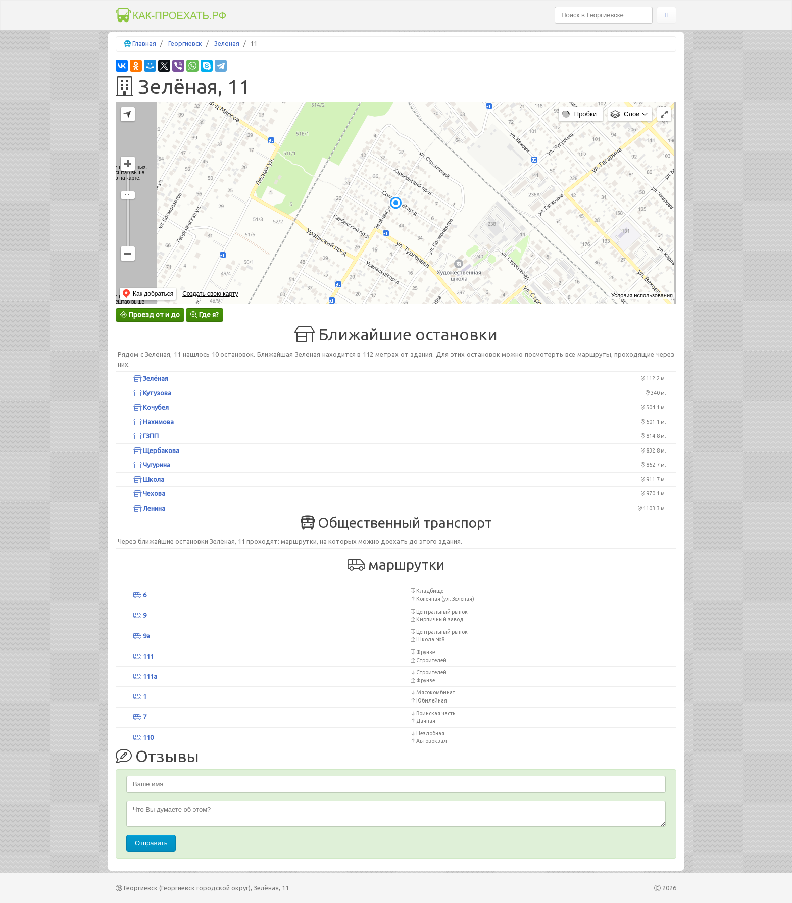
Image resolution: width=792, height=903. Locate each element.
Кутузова (152, 392)
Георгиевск (185, 43)
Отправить (151, 843)
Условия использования (642, 295)
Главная (144, 43)
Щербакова (156, 450)
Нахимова (153, 421)
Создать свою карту (210, 293)
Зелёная (226, 43)
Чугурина (151, 464)
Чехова (149, 493)
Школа (148, 479)
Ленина (149, 508)
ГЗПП (146, 435)
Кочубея (151, 407)
